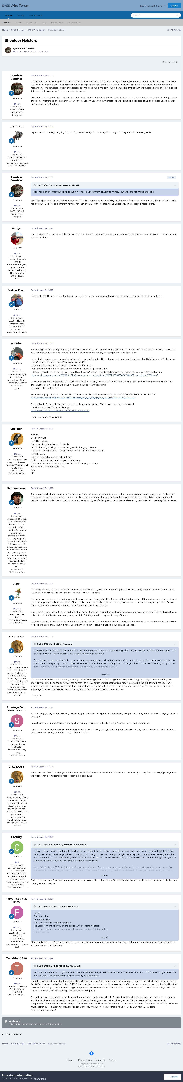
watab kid (16, 126)
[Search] (146, 15)
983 (17, 662)
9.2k (17, 513)
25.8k (17, 927)
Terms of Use (40, 1078)
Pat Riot (16, 343)
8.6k (17, 983)
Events (19, 22)
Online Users (57, 22)
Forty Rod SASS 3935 (16, 900)
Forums (7, 22)
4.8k (17, 736)
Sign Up (174, 6)
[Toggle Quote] (35, 185)
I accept (172, 1076)
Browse (8, 16)
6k (17, 862)
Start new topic (170, 62)
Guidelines (32, 22)
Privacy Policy (85, 1060)
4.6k (17, 104)
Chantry (16, 837)
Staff (44, 22)
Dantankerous (16, 488)
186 (17, 253)
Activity (21, 15)
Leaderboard (74, 22)
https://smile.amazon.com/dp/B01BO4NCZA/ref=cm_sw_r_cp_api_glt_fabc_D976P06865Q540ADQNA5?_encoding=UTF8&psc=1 (94, 375)
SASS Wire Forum (15, 6)
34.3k (17, 315)
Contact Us (100, 1060)
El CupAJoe (16, 636)
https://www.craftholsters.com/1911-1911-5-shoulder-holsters (60, 410)
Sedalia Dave (16, 290)
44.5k (17, 609)
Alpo (16, 583)
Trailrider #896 (16, 958)
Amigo (16, 228)
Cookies (112, 1060)
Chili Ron (16, 428)
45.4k (17, 369)
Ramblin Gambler (25, 48)
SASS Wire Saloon (39, 51)
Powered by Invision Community (91, 1066)
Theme (71, 1060)
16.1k (17, 152)
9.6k (17, 454)
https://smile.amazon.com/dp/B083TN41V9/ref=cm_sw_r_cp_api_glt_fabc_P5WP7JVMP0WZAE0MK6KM (83, 397)
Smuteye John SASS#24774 (16, 709)
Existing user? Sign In (152, 6)
